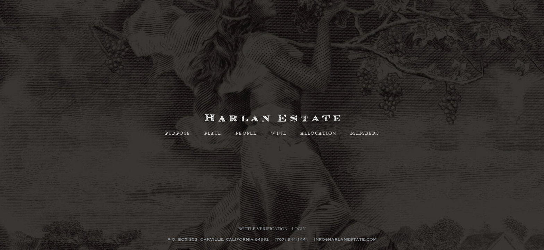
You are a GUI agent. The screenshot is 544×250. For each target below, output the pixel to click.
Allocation (318, 134)
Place (213, 134)
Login (299, 228)
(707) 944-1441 (291, 239)
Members (364, 134)
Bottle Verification (263, 228)
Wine (279, 134)
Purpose (177, 134)
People (246, 134)
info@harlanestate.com (345, 239)
